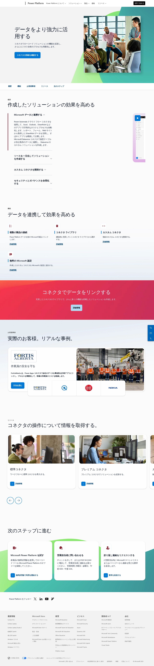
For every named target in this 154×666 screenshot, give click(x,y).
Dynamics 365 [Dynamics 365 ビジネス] (81, 631)
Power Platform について (55, 3)
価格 (93, 3)
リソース (101, 3)
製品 (85, 3)
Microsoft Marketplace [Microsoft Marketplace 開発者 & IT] (108, 637)
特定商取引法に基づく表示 (95, 661)
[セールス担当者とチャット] (150, 327)
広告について (126, 661)
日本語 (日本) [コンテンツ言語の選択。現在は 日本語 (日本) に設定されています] (15, 658)
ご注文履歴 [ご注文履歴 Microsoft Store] (35, 635)
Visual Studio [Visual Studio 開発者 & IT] (105, 645)
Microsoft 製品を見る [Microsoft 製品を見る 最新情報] (14, 643)
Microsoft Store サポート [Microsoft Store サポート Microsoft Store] (39, 627)
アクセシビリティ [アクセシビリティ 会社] (130, 637)
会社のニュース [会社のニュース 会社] (129, 624)
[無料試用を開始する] (24, 575)
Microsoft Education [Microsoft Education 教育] (61, 620)
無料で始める (139, 3)
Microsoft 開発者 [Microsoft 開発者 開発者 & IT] (107, 620)
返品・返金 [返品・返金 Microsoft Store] (35, 631)
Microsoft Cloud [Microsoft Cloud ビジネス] (81, 620)
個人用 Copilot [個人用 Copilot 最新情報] (12, 635)
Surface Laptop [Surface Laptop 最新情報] (12, 624)
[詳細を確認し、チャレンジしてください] (13, 244)
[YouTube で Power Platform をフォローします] (47, 599)
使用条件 (109, 661)
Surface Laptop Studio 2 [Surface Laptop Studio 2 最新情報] (15, 627)
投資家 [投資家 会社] (127, 633)
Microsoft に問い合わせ (66, 661)
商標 (117, 661)
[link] (10, 87)
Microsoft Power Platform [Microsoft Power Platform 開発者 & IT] (109, 641)
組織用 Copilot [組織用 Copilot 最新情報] (12, 631)
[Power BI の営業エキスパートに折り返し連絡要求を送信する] (112, 575)
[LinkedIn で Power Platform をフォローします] (41, 599)
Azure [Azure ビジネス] (78, 627)
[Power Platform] (35, 3)
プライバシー (80, 661)
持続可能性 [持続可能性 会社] (128, 641)
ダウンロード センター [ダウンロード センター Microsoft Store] (39, 624)
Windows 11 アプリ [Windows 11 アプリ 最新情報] (13, 647)
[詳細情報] (59, 244)
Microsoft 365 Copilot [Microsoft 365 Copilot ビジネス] (83, 643)
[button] (27, 55)
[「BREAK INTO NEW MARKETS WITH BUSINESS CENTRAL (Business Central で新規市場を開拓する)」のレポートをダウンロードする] (16, 484)
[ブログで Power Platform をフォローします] (53, 599)
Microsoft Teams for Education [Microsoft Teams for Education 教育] (64, 627)
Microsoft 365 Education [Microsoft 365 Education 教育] (62, 631)
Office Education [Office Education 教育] (60, 635)
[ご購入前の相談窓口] (150, 333)
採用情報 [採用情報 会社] (127, 620)
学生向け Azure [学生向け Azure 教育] (60, 651)
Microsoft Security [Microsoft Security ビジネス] (82, 624)
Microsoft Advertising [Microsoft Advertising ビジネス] (83, 639)
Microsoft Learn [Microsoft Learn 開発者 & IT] (106, 624)
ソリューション (74, 3)
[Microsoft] (16, 3)
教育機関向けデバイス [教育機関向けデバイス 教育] (62, 624)
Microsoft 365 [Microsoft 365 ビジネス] (81, 635)
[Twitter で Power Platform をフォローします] (35, 599)
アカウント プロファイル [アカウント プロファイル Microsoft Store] (39, 620)
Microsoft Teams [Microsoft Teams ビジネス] (82, 647)
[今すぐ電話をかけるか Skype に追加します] (150, 338)
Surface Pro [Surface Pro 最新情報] (11, 620)
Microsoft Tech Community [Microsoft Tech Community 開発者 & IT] (109, 633)
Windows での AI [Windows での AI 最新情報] (13, 639)
